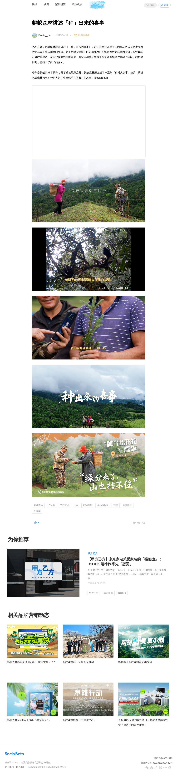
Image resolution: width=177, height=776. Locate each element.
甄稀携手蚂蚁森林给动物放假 (135, 662)
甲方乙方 (93, 553)
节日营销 (64, 505)
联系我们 (20, 767)
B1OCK (122, 593)
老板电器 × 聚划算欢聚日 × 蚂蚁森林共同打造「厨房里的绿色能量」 (143, 722)
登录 (166, 5)
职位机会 (77, 4)
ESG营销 (88, 505)
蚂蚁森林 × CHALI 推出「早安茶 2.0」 (29, 720)
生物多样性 (102, 505)
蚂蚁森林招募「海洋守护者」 (79, 720)
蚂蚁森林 (38, 505)
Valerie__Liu (44, 35)
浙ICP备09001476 (163, 758)
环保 (115, 505)
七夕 (76, 505)
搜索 (152, 5)
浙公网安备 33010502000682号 (156, 762)
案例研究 (60, 4)
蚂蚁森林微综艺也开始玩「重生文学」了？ (31, 662)
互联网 (37, 511)
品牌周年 (127, 505)
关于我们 (9, 767)
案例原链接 (83, 35)
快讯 (34, 4)
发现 (46, 4)
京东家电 (108, 593)
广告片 (51, 505)
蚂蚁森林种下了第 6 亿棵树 (78, 662)
